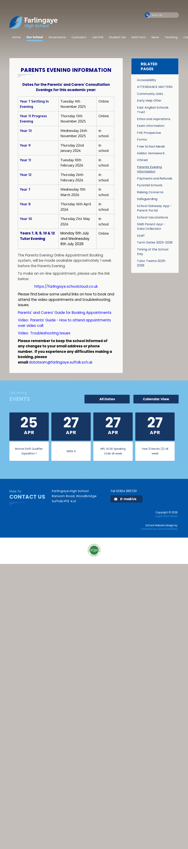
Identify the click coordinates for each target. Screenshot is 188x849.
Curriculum (79, 37)
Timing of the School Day (152, 251)
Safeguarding (147, 199)
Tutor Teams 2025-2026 (152, 263)
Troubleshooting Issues (50, 333)
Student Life (117, 37)
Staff (141, 236)
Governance (57, 37)
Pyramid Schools (149, 185)
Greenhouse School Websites (159, 529)
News (155, 37)
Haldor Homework (151, 153)
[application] (94, 594)
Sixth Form (139, 37)
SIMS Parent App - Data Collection (151, 226)
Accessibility (146, 80)
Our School (34, 37)
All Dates (107, 399)
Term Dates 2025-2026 (155, 242)
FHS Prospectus (149, 133)
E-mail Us (125, 499)
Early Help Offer (149, 100)
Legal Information (166, 516)
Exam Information (150, 126)
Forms (142, 139)
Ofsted (142, 160)
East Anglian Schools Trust (152, 109)
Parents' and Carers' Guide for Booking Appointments (64, 312)
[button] (147, 15)
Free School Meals (151, 146)
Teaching (171, 37)
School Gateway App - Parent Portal (154, 208)
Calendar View (156, 399)
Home (16, 37)
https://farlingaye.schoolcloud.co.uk (66, 286)
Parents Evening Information (149, 169)
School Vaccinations (152, 217)
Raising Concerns (150, 192)
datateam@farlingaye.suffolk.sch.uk (60, 362)
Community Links (150, 94)
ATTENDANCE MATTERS (155, 87)
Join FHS (97, 37)
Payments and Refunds (154, 178)
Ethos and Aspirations (153, 119)
